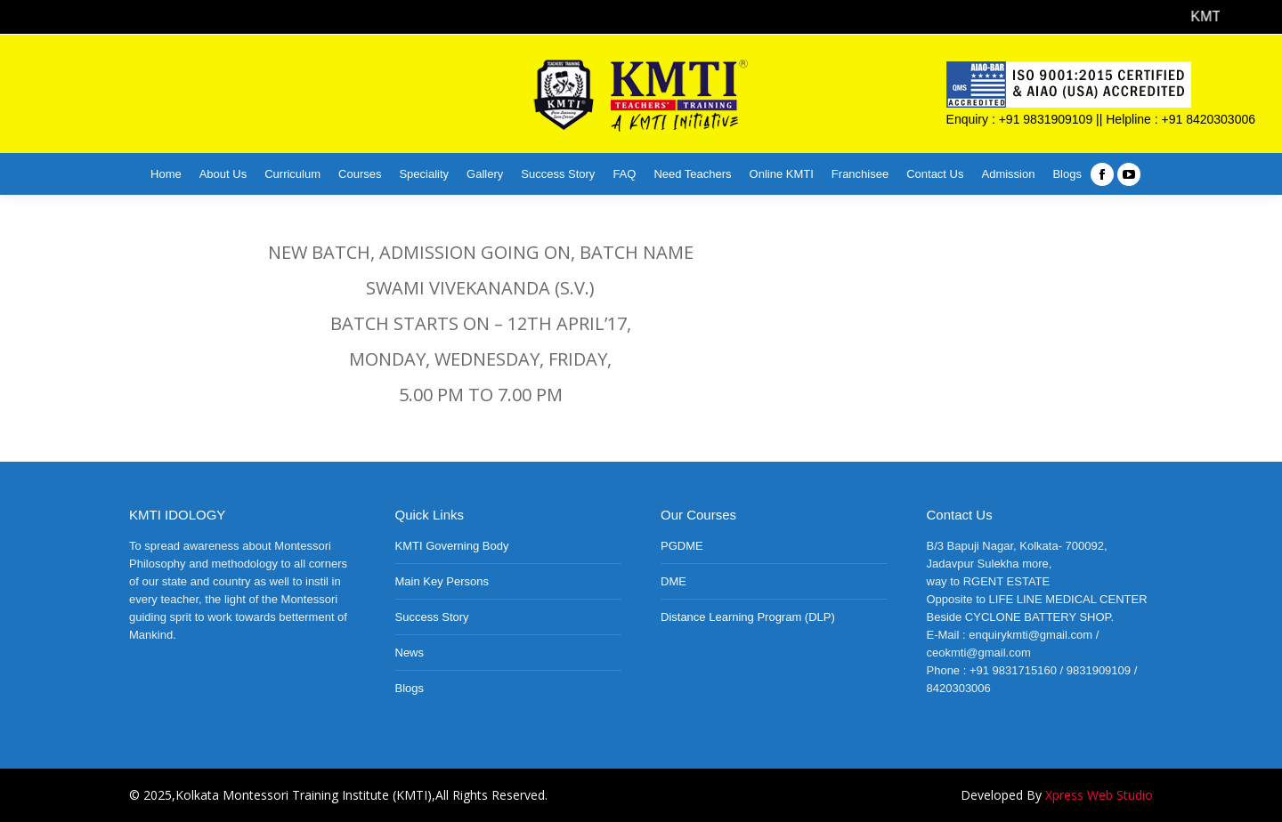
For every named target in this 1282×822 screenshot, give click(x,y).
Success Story (432, 617)
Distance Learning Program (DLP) (748, 617)
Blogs (410, 688)
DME (673, 581)
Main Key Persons (442, 581)
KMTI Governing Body (452, 545)
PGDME (682, 545)
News (410, 652)
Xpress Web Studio (1099, 794)
